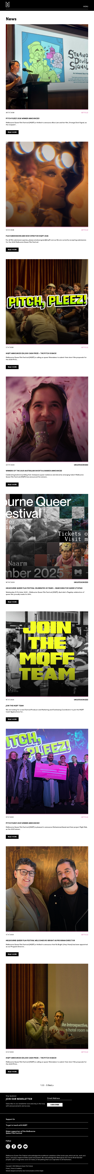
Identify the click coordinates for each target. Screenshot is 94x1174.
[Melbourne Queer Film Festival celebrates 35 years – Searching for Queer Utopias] (47, 537)
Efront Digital (39, 1171)
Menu (85, 6)
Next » (51, 1085)
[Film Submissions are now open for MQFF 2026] (47, 184)
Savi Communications (29, 1171)
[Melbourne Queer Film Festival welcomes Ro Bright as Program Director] (47, 889)
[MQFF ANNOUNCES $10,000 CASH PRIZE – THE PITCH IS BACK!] (47, 302)
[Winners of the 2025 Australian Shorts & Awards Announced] (47, 419)
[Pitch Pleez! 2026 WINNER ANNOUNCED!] (47, 67)
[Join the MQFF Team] (47, 654)
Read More (12, 132)
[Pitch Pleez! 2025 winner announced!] (47, 771)
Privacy (8, 1168)
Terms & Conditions (16, 1168)
